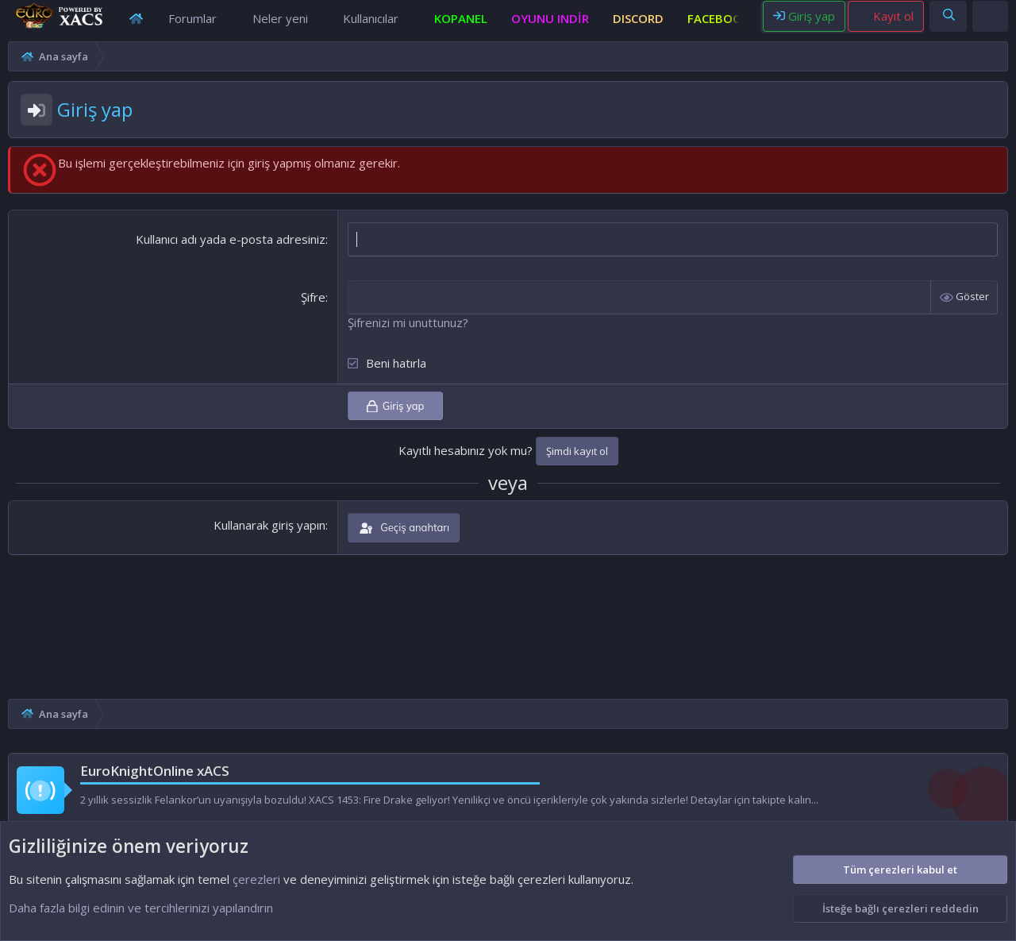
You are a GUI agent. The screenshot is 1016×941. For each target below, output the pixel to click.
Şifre (313, 312)
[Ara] (949, 22)
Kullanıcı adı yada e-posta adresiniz (230, 254)
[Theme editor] (991, 22)
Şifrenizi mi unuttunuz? (408, 337)
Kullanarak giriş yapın (269, 540)
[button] (229, 25)
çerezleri (256, 879)
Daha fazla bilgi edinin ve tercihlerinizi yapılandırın (141, 908)
